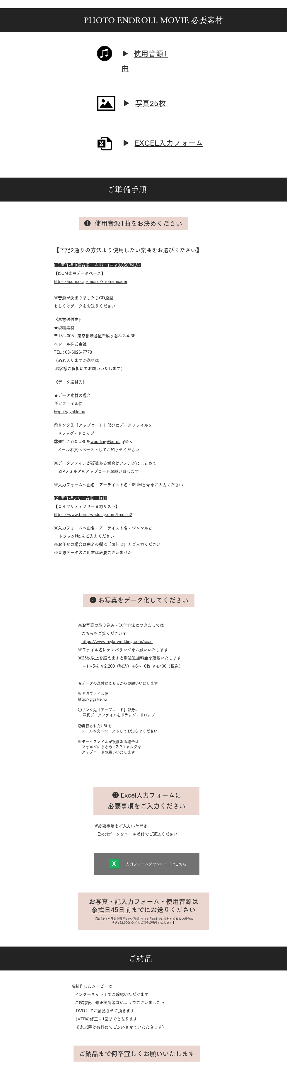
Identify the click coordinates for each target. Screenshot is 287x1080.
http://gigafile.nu (69, 412)
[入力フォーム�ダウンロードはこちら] (146, 864)
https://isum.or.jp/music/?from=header (90, 281)
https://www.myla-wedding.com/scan (117, 642)
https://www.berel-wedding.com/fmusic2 (93, 515)
